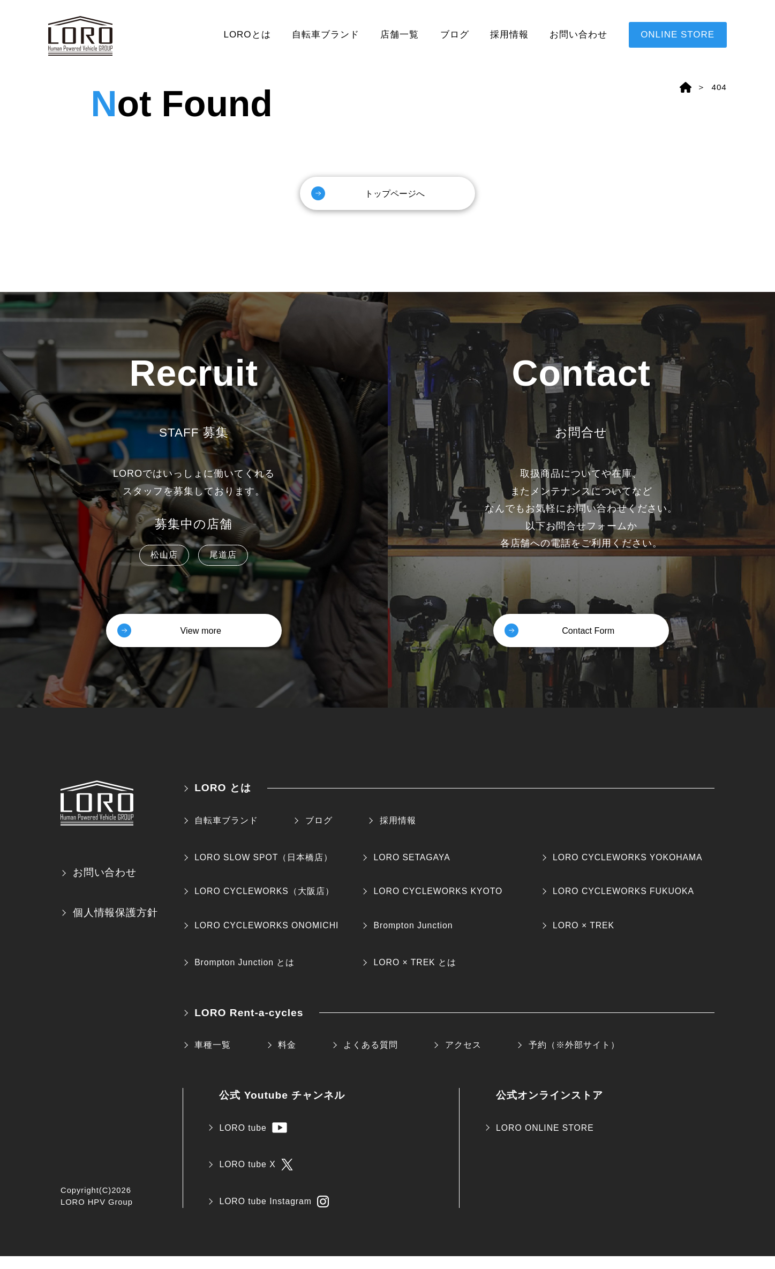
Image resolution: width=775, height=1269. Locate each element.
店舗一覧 (399, 34)
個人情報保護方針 (116, 924)
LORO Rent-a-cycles (248, 1025)
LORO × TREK (583, 937)
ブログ (454, 34)
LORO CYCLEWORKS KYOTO (438, 903)
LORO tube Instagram (274, 1214)
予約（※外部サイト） (574, 1057)
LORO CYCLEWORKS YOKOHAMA (628, 869)
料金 (287, 1057)
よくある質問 (370, 1057)
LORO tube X (255, 1177)
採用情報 (509, 34)
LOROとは (247, 34)
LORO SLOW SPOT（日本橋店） (263, 869)
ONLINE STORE (677, 34)
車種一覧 (212, 1057)
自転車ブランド (325, 34)
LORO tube (253, 1140)
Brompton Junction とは (244, 974)
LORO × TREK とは (415, 974)
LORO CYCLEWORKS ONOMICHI (266, 937)
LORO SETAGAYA (412, 869)
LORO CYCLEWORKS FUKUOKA (623, 903)
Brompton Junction (413, 937)
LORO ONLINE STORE (545, 1140)
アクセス (463, 1057)
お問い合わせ (578, 34)
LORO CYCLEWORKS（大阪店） (264, 903)
